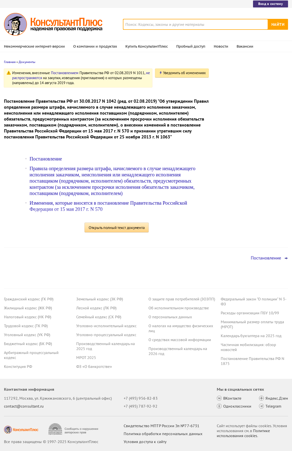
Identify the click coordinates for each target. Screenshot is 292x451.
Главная (10, 62)
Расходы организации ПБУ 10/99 (250, 312)
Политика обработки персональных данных (163, 433)
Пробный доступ (190, 46)
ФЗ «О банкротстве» (94, 366)
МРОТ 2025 (86, 357)
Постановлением (64, 72)
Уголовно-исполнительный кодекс (106, 325)
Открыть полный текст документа (117, 227)
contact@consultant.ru (24, 406)
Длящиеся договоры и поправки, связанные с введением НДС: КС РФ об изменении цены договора (251, 173)
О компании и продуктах (95, 46)
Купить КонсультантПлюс (146, 46)
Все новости (228, 189)
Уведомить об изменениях (184, 72)
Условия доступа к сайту (145, 441)
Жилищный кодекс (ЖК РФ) (28, 307)
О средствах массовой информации (179, 339)
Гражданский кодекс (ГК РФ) (28, 298)
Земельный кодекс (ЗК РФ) (99, 298)
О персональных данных (170, 316)
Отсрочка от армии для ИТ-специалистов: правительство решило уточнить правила (250, 97)
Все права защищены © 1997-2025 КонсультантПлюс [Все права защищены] (51, 441)
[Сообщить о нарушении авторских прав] (73, 429)
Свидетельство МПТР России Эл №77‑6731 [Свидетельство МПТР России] (161, 425)
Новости (221, 46)
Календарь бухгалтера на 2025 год (251, 335)
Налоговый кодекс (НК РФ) (27, 316)
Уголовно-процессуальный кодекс (106, 334)
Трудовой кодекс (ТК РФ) (26, 325)
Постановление (46, 158)
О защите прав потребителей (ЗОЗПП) (181, 298)
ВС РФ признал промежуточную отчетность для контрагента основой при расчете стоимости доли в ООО (249, 124)
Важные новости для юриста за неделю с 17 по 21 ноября (244, 149)
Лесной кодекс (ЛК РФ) (96, 307)
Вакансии (245, 46)
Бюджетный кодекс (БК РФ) (28, 343)
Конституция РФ (18, 366)
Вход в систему (270, 3)
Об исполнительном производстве (178, 307)
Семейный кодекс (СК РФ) (98, 316)
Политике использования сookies (243, 433)
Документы (27, 62)
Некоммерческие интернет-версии (34, 46)
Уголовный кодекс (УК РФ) (27, 334)
